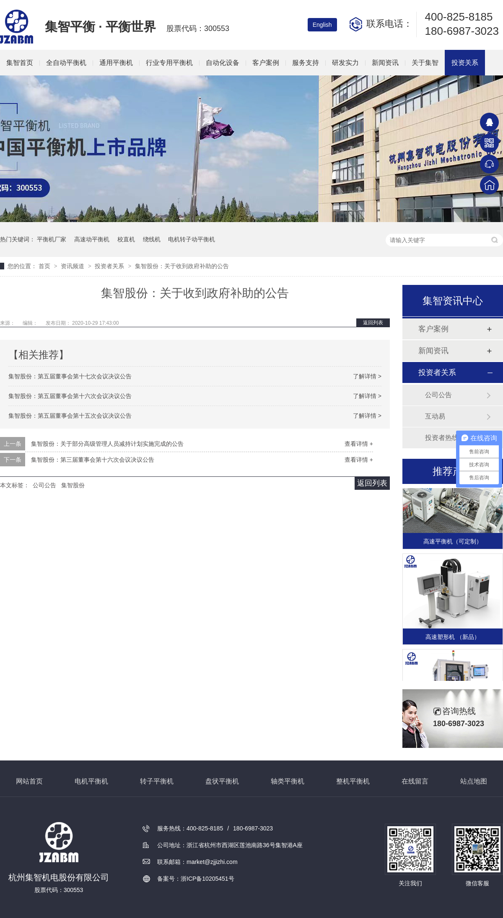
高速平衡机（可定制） (452, 542)
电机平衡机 (91, 781)
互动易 (435, 416)
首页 (45, 266)
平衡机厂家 (51, 239)
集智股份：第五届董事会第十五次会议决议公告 (70, 415)
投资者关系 (110, 266)
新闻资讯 (385, 62)
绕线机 (152, 239)
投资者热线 (442, 437)
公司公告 (44, 485)
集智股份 (73, 485)
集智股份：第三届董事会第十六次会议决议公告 (92, 459)
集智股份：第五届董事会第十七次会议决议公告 (70, 376)
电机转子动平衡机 (191, 239)
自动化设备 (222, 62)
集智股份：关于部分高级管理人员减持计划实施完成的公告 (107, 443)
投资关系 (464, 62)
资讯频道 (73, 266)
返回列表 (373, 323)
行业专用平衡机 (169, 62)
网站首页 (29, 781)
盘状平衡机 (222, 781)
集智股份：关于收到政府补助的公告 (182, 266)
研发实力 (345, 62)
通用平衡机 (116, 62)
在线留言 (415, 781)
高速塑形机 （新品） (452, 637)
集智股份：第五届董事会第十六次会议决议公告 (70, 396)
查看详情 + (359, 443)
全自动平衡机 (66, 62)
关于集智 (425, 62)
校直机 (126, 239)
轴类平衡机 (287, 781)
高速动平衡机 (91, 239)
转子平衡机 (157, 781)
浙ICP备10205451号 (207, 878)
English (322, 24)
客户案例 (265, 62)
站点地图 (473, 781)
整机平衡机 (353, 781)
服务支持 (305, 62)
